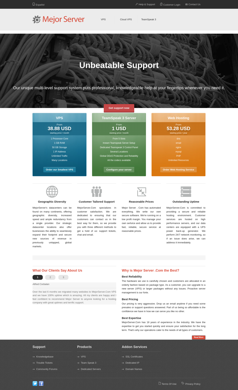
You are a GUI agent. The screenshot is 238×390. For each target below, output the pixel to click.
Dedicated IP (132, 362)
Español (38, 4)
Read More (198, 337)
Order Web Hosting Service (178, 169)
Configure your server (119, 169)
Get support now (119, 108)
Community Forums (46, 369)
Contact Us (192, 4)
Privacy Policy (190, 384)
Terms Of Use (167, 384)
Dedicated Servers (91, 369)
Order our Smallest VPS (59, 169)
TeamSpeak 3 (148, 19)
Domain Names (134, 369)
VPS (103, 19)
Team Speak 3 (88, 362)
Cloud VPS (126, 19)
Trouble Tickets (44, 362)
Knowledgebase (45, 356)
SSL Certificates (134, 356)
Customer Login (170, 4)
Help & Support (145, 4)
